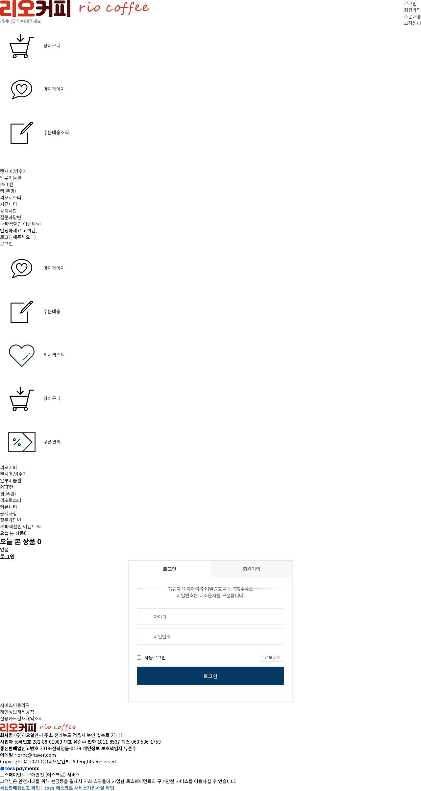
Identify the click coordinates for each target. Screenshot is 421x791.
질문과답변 (10, 217)
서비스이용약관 (15, 705)
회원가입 (412, 10)
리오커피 (8, 467)
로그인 (410, 3)
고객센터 (412, 23)
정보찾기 (273, 657)
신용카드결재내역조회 (21, 718)
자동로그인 (155, 657)
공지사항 (8, 210)
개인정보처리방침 (17, 711)
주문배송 (412, 16)
